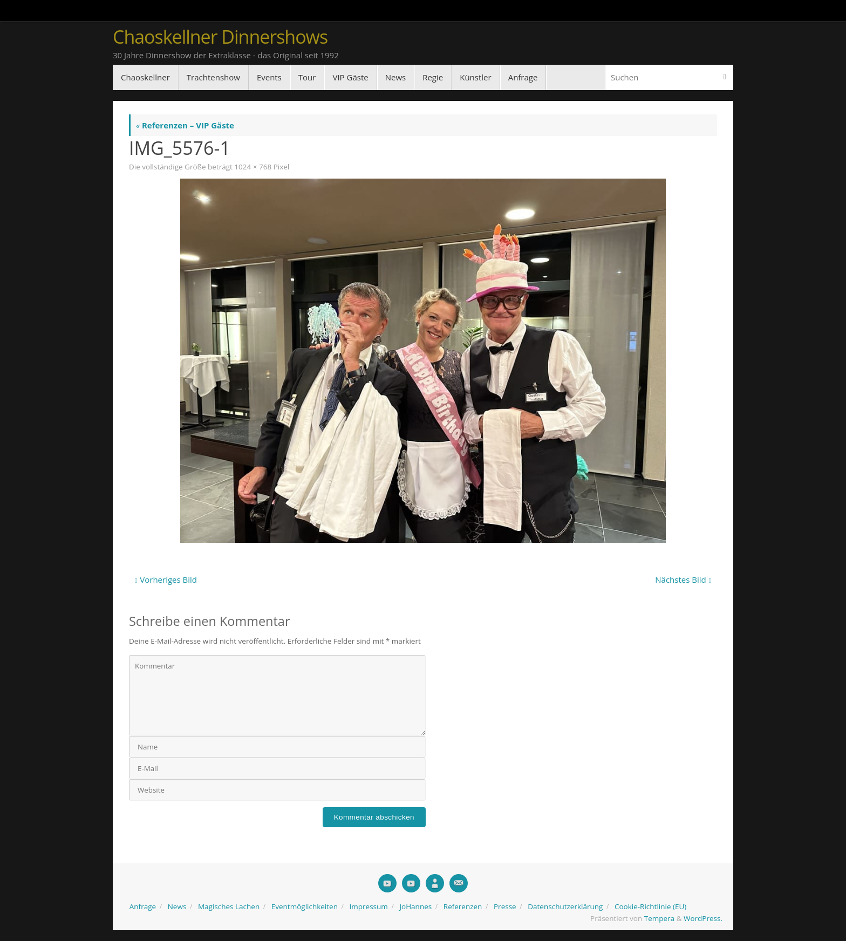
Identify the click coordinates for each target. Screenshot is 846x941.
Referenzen (463, 906)
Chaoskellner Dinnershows (220, 37)
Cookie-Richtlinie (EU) (650, 906)
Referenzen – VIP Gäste (185, 125)
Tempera (659, 918)
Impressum (369, 906)
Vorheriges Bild (166, 579)
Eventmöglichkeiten (304, 906)
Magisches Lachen (229, 906)
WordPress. (703, 918)
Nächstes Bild (683, 579)
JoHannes (415, 906)
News (177, 906)
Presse (505, 906)
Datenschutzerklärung (565, 906)
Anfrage (142, 906)
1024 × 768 (252, 167)
